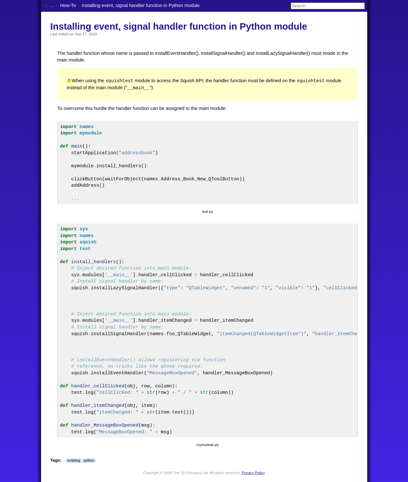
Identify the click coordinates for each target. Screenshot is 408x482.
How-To (68, 5)
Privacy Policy (253, 472)
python (89, 460)
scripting (74, 460)
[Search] (328, 6)
